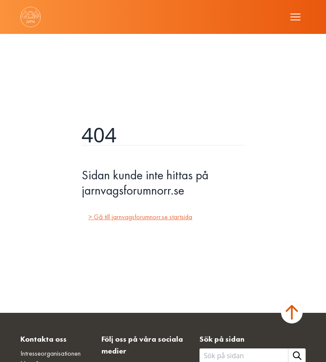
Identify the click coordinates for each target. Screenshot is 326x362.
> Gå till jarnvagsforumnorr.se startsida (140, 216)
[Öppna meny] (295, 17)
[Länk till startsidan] (30, 17)
